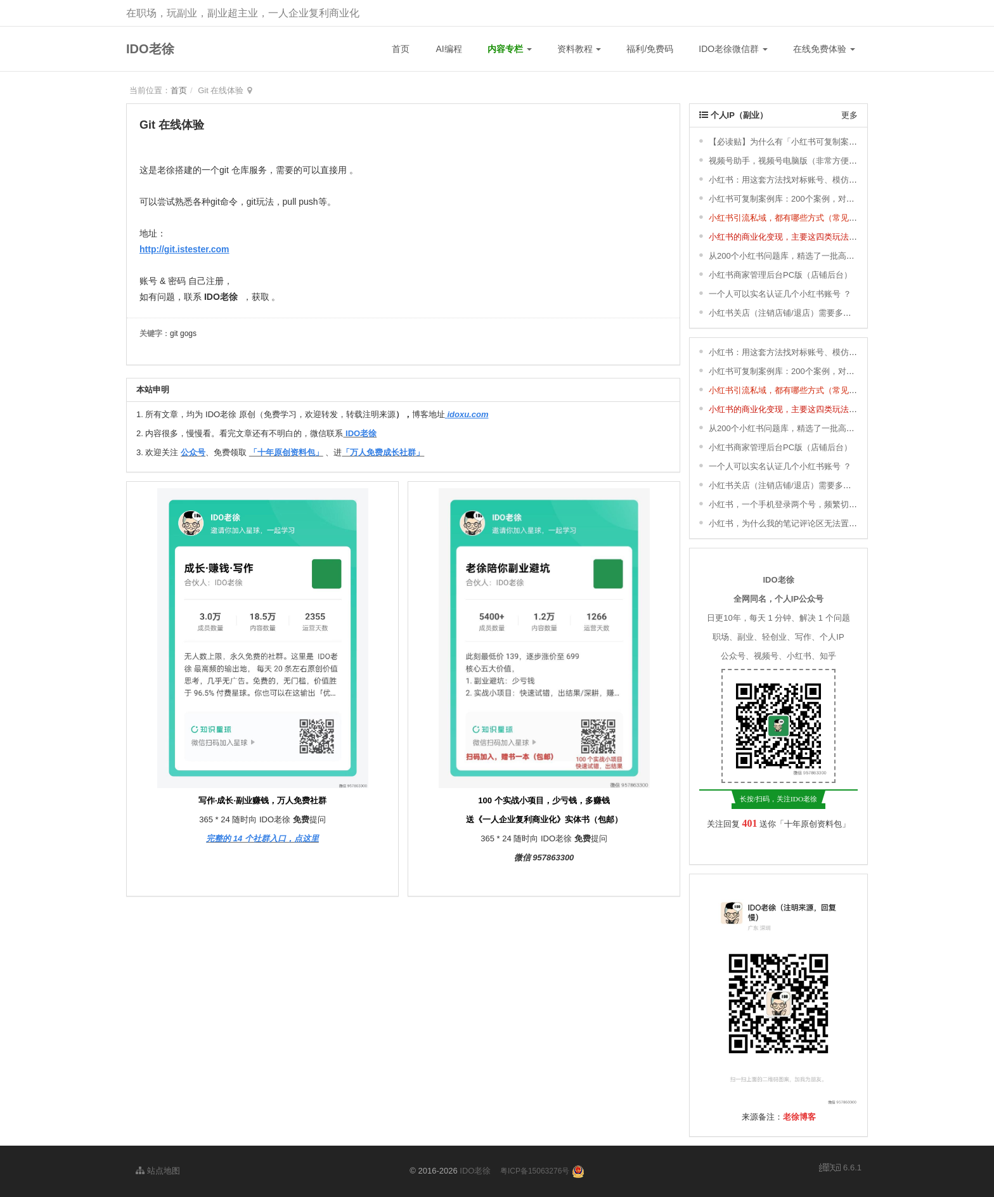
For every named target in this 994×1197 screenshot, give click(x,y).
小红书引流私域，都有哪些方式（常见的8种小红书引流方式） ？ (827, 218)
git (224, 170)
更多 (849, 115)
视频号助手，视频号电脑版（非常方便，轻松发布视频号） (816, 160)
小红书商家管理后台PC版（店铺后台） (780, 275)
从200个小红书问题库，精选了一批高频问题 (790, 256)
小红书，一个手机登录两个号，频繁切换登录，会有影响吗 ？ (821, 504)
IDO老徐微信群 (733, 49)
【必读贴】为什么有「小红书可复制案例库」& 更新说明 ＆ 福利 (826, 141)
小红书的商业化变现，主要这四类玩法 (779, 237)
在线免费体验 (824, 49)
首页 (401, 49)
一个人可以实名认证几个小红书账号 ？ (780, 294)
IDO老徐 (150, 49)
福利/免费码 (649, 49)
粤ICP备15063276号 (534, 1171)
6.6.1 (840, 1168)
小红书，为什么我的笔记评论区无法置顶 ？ (788, 523)
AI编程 (449, 49)
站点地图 (158, 1170)
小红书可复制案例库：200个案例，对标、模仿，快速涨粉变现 (823, 199)
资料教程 (579, 49)
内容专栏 (509, 49)
